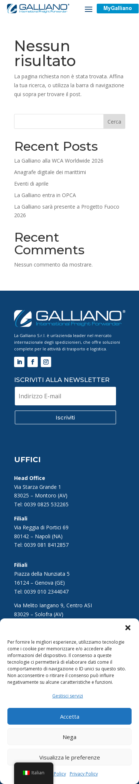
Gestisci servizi (67, 696)
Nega (69, 737)
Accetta (69, 716)
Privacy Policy (84, 774)
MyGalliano (117, 8)
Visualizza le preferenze (69, 757)
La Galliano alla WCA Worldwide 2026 (58, 160)
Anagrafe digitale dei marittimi (50, 172)
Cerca (114, 121)
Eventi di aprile (31, 183)
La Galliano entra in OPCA (45, 195)
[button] (128, 627)
